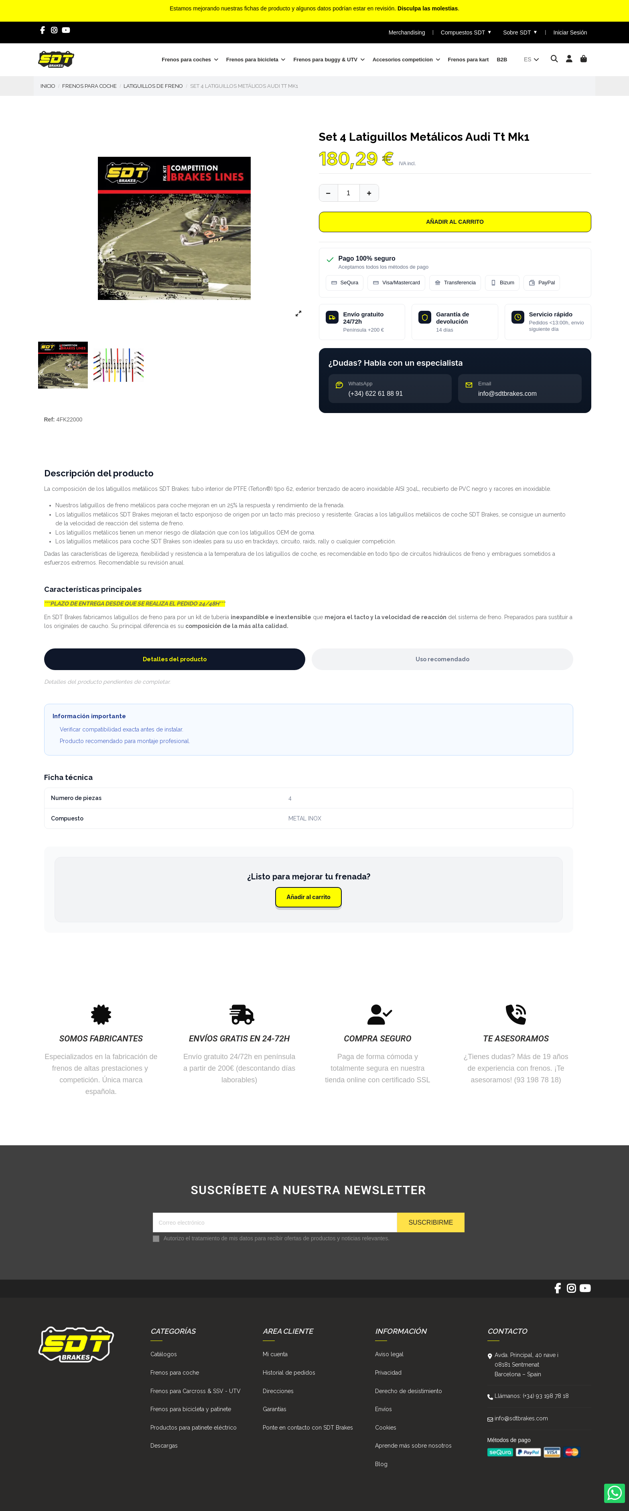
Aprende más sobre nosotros (413, 1445)
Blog (381, 1464)
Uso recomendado (442, 659)
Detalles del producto (175, 659)
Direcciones (278, 1391)
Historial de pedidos (289, 1372)
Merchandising (407, 32)
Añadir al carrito (455, 222)
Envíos (383, 1409)
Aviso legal (389, 1354)
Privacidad (388, 1372)
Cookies (385, 1427)
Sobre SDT (520, 32)
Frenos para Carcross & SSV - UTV (195, 1391)
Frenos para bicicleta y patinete (190, 1409)
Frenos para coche (174, 1372)
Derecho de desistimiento (408, 1391)
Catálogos (163, 1354)
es (532, 59)
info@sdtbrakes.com (521, 1418)
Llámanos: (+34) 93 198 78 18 (532, 1396)
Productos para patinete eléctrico (193, 1427)
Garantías (274, 1409)
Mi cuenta (275, 1354)
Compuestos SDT (466, 32)
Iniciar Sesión (570, 32)
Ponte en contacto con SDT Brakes (308, 1427)
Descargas (164, 1445)
